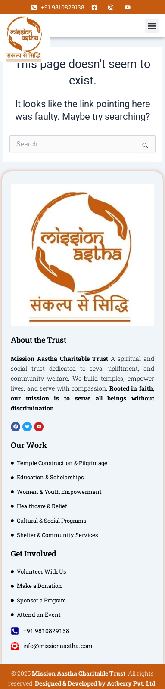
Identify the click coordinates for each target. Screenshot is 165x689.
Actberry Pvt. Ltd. (132, 683)
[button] (152, 26)
